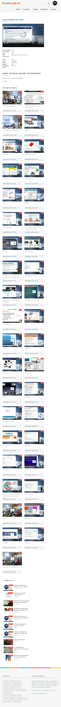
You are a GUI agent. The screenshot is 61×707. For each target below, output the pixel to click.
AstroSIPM (27, 397)
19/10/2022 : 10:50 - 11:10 (31, 475)
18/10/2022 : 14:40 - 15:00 (9, 353)
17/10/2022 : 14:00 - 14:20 (31, 111)
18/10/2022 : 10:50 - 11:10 (9, 280)
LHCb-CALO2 (6, 446)
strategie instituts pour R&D (32, 300)
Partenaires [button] (44, 9)
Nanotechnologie (7, 227)
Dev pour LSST (28, 251)
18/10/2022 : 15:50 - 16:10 (9, 378)
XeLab (26, 373)
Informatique (7, 684)
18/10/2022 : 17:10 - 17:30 (9, 426)
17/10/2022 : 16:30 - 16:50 (31, 183)
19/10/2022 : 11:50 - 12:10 (31, 499)
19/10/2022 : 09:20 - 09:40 (9, 450)
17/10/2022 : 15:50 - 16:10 (31, 159)
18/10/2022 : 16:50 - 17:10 (31, 402)
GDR (26, 470)
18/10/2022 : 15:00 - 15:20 (31, 353)
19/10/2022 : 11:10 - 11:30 (9, 499)
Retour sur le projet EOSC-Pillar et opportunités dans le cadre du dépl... (11, 495)
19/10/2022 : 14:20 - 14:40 (31, 523)
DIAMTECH (27, 518)
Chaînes (35, 9)
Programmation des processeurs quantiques (11, 300)
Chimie (5, 681)
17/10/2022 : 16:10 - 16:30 (9, 183)
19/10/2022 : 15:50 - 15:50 (9, 572)
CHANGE (5, 543)
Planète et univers (15, 687)
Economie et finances (14, 681)
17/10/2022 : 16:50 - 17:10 (9, 208)
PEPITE (5, 251)
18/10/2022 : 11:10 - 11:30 (31, 280)
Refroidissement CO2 (30, 154)
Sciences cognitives (21, 690)
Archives (53, 9)
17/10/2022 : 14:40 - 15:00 (31, 135)
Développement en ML (31, 276)
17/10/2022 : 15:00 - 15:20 (9, 159)
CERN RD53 (6, 470)
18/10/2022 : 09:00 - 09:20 (9, 232)
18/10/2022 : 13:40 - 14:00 (31, 305)
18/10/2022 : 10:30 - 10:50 (31, 256)
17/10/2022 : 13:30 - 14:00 (9, 111)
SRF (26, 324)
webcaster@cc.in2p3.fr (42, 693)
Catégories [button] (27, 9)
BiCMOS (27, 348)
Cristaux (5, 373)
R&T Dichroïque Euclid (8, 421)
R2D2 (4, 397)
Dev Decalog (28, 494)
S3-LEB (27, 130)
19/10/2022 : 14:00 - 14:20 (9, 523)
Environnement (7, 692)
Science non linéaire (9, 690)
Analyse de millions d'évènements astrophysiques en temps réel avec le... (12, 276)
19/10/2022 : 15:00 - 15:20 (31, 547)
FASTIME (27, 543)
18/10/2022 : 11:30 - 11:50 (9, 305)
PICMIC (5, 348)
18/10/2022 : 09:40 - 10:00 (9, 256)
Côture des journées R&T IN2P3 (11, 567)
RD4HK (27, 203)
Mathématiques (17, 684)
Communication (17, 701)
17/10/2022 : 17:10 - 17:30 (31, 208)
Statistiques (7, 701)
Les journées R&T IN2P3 (13, 19)
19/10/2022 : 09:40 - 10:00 (31, 450)
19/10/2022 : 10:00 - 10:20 (9, 475)
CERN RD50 (28, 446)
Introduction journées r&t (9, 106)
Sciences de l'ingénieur (9, 698)
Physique (6, 687)
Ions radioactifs (7, 324)
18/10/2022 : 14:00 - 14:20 (9, 329)
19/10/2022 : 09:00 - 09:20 (31, 426)
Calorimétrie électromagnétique (11, 130)
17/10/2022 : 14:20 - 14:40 (9, 135)
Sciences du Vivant (22, 698)
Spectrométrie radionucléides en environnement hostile (33, 228)
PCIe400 (27, 421)
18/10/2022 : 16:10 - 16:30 (31, 378)
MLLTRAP (5, 154)
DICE (4, 203)
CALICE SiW (6, 179)
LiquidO (5, 518)
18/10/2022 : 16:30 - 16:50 (9, 402)
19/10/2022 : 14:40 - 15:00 (9, 547)
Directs (18, 9)
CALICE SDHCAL (29, 179)
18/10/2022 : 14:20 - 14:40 (31, 329)
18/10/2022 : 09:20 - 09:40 (31, 232)
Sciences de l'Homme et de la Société (12, 695)
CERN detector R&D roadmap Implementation (32, 106)
